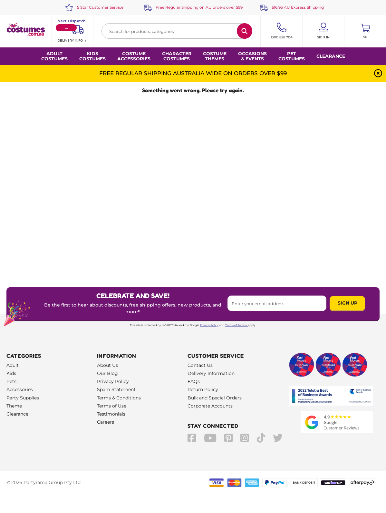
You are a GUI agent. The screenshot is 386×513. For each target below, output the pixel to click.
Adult (12, 365)
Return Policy (203, 389)
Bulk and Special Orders (215, 398)
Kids (11, 373)
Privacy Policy (209, 325)
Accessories (19, 389)
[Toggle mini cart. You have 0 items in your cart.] (365, 31)
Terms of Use (111, 406)
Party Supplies (22, 398)
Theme (14, 406)
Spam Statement (116, 389)
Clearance (330, 56)
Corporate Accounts (210, 406)
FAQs (194, 381)
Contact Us (200, 365)
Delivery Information (211, 373)
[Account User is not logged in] (323, 31)
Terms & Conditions (119, 398)
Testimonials (111, 414)
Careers (105, 422)
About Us (107, 365)
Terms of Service (236, 325)
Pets (11, 381)
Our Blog (107, 373)
